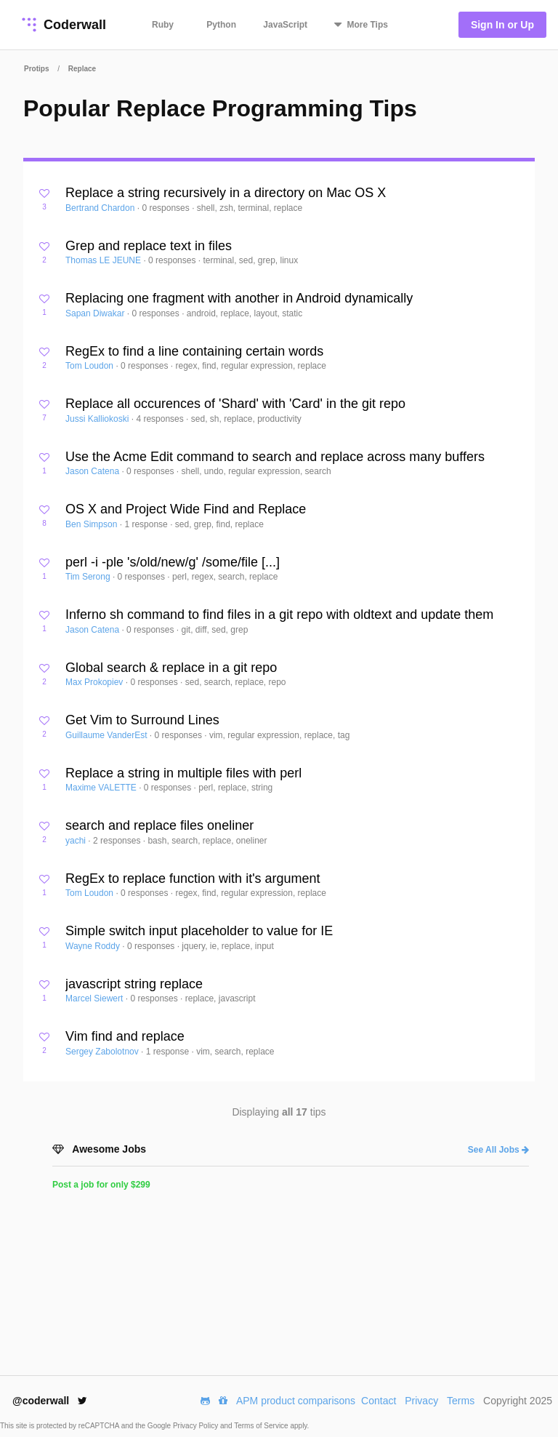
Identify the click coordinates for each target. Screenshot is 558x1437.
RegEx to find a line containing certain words (194, 351)
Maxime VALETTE (102, 787)
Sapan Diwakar (96, 313)
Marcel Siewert (95, 998)
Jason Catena (93, 471)
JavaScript (285, 25)
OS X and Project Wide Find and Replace (185, 509)
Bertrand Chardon (101, 208)
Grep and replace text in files (148, 246)
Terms (460, 1400)
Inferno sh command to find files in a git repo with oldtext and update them (279, 614)
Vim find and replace (125, 1036)
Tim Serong (89, 577)
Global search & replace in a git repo (171, 667)
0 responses (167, 208)
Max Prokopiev (95, 682)
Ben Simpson (92, 524)
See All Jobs (498, 1150)
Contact (378, 1400)
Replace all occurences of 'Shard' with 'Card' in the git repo (235, 403)
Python (221, 25)
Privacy (421, 1400)
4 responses (161, 419)
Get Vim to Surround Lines (142, 720)
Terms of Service (262, 1426)
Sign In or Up (502, 25)
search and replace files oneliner (159, 825)
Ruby (163, 25)
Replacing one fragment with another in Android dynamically (239, 298)
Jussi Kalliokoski (98, 419)
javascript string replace (134, 984)
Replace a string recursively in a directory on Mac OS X (225, 192)
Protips (36, 69)
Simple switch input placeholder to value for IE (199, 931)
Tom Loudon (90, 366)
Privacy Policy (196, 1426)
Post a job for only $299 (101, 1185)
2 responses (118, 841)
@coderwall (49, 1400)
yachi (76, 841)
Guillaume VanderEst (107, 735)
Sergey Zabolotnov (103, 1051)
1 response (147, 524)
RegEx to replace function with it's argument (192, 878)
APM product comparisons (295, 1400)
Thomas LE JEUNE (104, 260)
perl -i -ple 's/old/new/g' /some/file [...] (172, 562)
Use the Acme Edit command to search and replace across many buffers (275, 456)
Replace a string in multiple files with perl (183, 773)
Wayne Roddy (93, 946)
